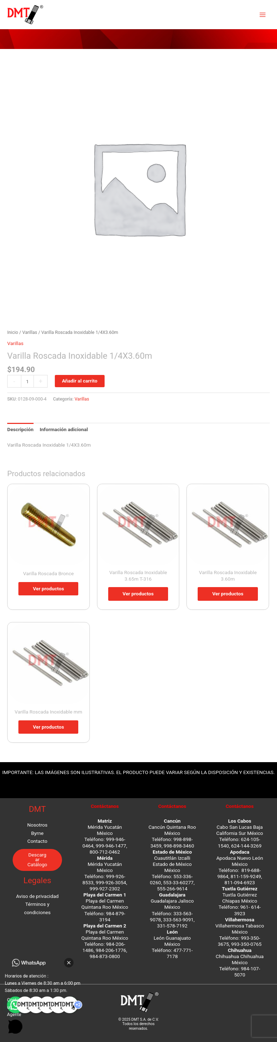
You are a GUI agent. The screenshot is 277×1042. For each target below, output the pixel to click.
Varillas (29, 332)
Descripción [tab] (20, 429)
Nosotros (37, 825)
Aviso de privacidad (37, 896)
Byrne (37, 833)
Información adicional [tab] (64, 429)
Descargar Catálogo (37, 859)
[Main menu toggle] (263, 15)
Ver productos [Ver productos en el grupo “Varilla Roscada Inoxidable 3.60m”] (227, 593)
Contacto (37, 841)
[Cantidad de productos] (27, 381)
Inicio (12, 332)
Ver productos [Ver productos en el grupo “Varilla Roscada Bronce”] (48, 588)
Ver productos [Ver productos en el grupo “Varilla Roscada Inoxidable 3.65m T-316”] (138, 593)
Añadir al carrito (79, 381)
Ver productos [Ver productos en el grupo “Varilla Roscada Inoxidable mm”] (48, 727)
